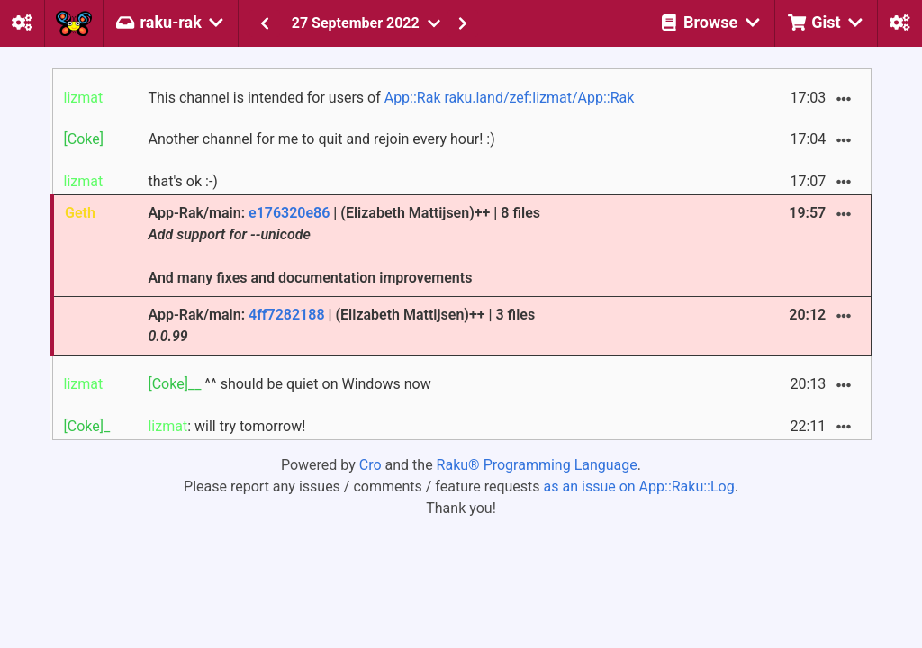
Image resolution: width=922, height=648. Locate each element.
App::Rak (412, 97)
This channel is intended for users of (391, 97)
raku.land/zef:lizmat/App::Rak (539, 97)
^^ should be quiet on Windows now (289, 383)
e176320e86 (289, 212)
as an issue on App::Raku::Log (639, 486)
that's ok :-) (182, 181)
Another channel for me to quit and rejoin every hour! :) (321, 139)
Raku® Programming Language (537, 464)
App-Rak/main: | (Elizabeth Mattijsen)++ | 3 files (341, 325)
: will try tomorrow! (226, 426)
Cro (370, 464)
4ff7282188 (287, 314)
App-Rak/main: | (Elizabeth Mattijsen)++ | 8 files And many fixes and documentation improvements (344, 245)
